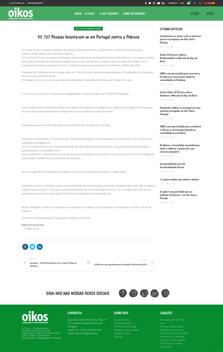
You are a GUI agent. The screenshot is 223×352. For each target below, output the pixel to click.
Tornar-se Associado (172, 326)
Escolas (118, 336)
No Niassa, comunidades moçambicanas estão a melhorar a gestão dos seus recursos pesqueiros (180, 148)
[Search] (199, 3)
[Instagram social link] (154, 3)
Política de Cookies (171, 343)
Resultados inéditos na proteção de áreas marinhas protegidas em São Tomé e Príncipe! (180, 111)
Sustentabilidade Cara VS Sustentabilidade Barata (172, 165)
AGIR (210, 13)
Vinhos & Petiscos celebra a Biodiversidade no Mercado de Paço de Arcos (178, 58)
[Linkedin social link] (163, 3)
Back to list (88, 262)
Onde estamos (122, 323)
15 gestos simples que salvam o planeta (179, 179)
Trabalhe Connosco (171, 330)
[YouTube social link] (158, 3)
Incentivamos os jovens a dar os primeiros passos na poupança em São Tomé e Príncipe (180, 39)
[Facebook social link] (146, 3)
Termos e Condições (172, 336)
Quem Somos (122, 319)
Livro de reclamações (172, 340)
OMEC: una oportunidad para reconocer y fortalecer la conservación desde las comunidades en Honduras (180, 77)
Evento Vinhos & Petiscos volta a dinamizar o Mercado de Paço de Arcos (178, 94)
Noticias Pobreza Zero (88, 28)
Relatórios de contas (126, 330)
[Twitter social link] (150, 3)
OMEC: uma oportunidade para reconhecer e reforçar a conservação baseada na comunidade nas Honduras (180, 129)
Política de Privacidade (173, 333)
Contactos (166, 347)
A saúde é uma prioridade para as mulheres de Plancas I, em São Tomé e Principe (178, 195)
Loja (162, 323)
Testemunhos (122, 333)
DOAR (195, 13)
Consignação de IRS (172, 319)
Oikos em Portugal (125, 326)
